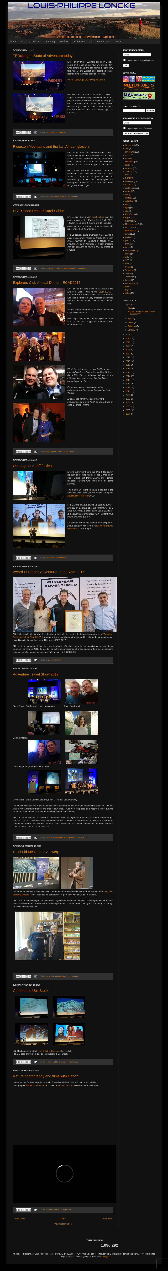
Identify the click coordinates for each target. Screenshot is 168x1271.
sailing (128, 254)
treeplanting (130, 283)
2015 (128, 372)
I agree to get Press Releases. (138, 128)
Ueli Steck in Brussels (49, 1051)
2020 (128, 354)
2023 (128, 342)
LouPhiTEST (103, 41)
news (48, 660)
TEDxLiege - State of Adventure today (43, 56)
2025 (128, 335)
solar (127, 264)
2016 (128, 368)
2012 (128, 384)
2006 (128, 406)
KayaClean (130, 214)
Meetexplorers (60, 197)
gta (126, 211)
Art (91, 41)
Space (128, 267)
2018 (128, 361)
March (131, 322)
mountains (129, 227)
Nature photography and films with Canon (45, 1076)
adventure (129, 152)
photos (56, 1210)
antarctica (129, 162)
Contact (118, 41)
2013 (128, 380)
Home (13, 41)
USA (127, 290)
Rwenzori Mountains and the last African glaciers (51, 146)
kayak (127, 217)
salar (127, 257)
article (127, 165)
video (127, 293)
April (130, 319)
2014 (128, 376)
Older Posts (107, 1219)
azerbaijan (129, 171)
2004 (128, 414)
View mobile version (63, 1224)
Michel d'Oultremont (35, 1085)
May (130, 308)
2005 (128, 410)
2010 (128, 391)
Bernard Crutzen (65, 1085)
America (128, 158)
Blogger (106, 1257)
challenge (49, 268)
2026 (128, 305)
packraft (128, 237)
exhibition (59, 838)
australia (128, 168)
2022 (128, 346)
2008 (128, 399)
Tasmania (129, 270)
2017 (128, 365)
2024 (128, 338)
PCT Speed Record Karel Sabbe (38, 211)
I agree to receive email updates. (139, 60)
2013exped (130, 145)
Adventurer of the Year (78, 496)
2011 (128, 387)
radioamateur (131, 250)
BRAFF (128, 178)
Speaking (50, 41)
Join (126, 65)
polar (127, 244)
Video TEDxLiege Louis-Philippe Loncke (86, 80)
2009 (128, 395)
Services (63, 41)
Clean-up (129, 185)
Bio (22, 41)
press (127, 247)
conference (50, 132)
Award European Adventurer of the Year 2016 (48, 572)
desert (128, 191)
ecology (128, 198)
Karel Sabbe (98, 217)
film (126, 204)
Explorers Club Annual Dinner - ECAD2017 (46, 283)
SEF (127, 260)
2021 (128, 350)
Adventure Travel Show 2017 (36, 674)
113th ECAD (105, 292)
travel (60, 451)
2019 (128, 357)
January (132, 330)
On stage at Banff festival (32, 466)
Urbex (127, 287)
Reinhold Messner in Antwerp (36, 852)
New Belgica (130, 231)
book (127, 175)
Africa (127, 155)
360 (126, 148)
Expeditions (35, 41)
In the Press (79, 41)
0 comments (61, 132)
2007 (128, 403)
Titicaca (128, 277)
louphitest (129, 221)
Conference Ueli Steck (30, 991)
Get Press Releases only (136, 133)
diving (127, 195)
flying (127, 208)
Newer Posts (19, 1219)
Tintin (127, 273)
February (132, 326)
